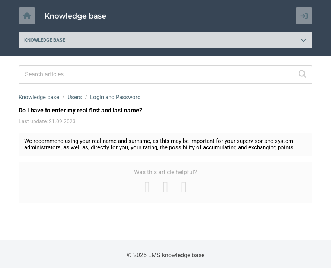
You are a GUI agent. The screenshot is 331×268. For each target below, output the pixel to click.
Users (74, 97)
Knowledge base (39, 97)
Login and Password (115, 97)
